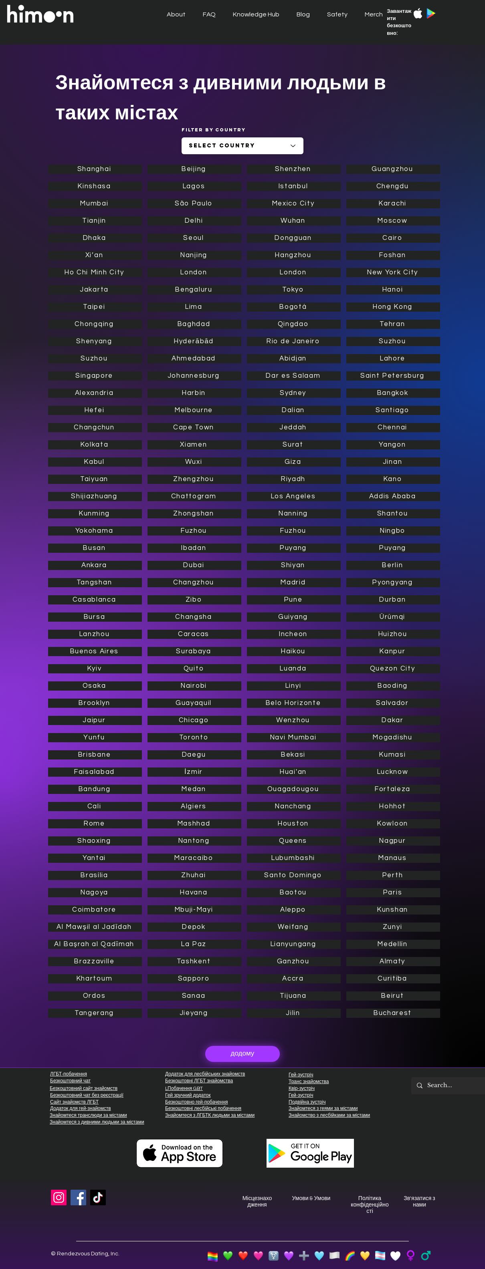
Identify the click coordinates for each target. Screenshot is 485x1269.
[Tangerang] (95, 1013)
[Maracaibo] (194, 858)
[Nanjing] (194, 255)
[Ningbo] (393, 531)
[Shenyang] (95, 341)
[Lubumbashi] (294, 858)
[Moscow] (393, 221)
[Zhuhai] (194, 875)
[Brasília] (95, 875)
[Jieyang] (194, 1013)
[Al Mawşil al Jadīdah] (95, 927)
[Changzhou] (194, 582)
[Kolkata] (95, 444)
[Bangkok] (393, 393)
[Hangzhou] (294, 255)
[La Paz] (194, 944)
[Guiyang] (294, 617)
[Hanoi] (393, 289)
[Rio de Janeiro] (294, 341)
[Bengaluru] (194, 289)
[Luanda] (294, 668)
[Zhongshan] (194, 513)
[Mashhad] (194, 823)
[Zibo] (194, 599)
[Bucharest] (393, 1013)
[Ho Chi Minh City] (95, 272)
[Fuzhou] (194, 531)
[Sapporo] (194, 978)
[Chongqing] (95, 324)
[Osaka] (95, 686)
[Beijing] (194, 169)
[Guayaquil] (194, 703)
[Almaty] (393, 961)
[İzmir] (194, 772)
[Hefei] (95, 410)
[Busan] (95, 548)
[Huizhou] (393, 634)
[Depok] (194, 927)
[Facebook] (78, 1197)
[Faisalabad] (95, 772)
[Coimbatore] (95, 909)
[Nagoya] (95, 892)
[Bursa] (95, 617)
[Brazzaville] (95, 961)
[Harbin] (194, 393)
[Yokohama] (95, 531)
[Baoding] (393, 686)
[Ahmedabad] (194, 358)
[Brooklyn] (95, 703)
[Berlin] (393, 565)
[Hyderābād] (194, 341)
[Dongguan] (294, 238)
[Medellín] (393, 944)
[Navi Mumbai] (294, 737)
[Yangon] (393, 444)
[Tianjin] (95, 221)
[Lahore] (393, 358)
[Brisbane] (95, 754)
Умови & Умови (311, 1198)
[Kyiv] (95, 668)
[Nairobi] (194, 686)
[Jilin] (294, 1013)
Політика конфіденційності (370, 1205)
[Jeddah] (294, 427)
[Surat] (294, 444)
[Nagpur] (393, 841)
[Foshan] (393, 255)
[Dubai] (194, 565)
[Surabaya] (194, 651)
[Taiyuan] (95, 479)
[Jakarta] (95, 289)
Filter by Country (214, 130)
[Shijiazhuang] (95, 496)
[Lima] (194, 307)
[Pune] (294, 599)
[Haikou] (294, 651)
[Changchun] (95, 427)
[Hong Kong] (393, 307)
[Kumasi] (393, 754)
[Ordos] (95, 996)
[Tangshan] (95, 582)
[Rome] (95, 823)
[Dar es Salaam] (294, 376)
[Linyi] (294, 686)
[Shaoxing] (95, 841)
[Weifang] (294, 927)
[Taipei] (95, 307)
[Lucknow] (393, 772)
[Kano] (393, 479)
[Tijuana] (294, 996)
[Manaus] (393, 858)
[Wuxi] (194, 462)
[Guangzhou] (393, 169)
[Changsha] (194, 617)
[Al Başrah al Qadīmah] (95, 944)
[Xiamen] (194, 444)
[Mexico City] (294, 203)
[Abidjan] (294, 358)
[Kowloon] (393, 823)
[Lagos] (194, 186)
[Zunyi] (393, 927)
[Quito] (194, 668)
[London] (194, 272)
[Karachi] (393, 203)
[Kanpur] (393, 651)
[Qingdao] (294, 324)
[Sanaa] (194, 996)
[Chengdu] (393, 186)
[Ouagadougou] (294, 789)
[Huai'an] (294, 772)
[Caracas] (194, 634)
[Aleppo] (294, 909)
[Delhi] (194, 221)
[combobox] (242, 145)
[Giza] (294, 462)
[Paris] (393, 892)
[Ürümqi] (393, 617)
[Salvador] (393, 703)
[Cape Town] (194, 427)
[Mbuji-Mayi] (194, 909)
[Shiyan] (294, 565)
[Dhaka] (95, 238)
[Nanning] (294, 513)
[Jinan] (393, 462)
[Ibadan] (194, 548)
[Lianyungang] (294, 944)
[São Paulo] (194, 203)
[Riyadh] (294, 479)
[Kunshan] (393, 909)
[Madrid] (294, 582)
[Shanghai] (95, 169)
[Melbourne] (194, 410)
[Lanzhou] (95, 634)
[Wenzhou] (294, 720)
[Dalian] (294, 410)
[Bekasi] (294, 754)
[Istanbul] (294, 186)
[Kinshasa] (95, 186)
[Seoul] (194, 238)
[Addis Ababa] (393, 496)
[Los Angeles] (294, 496)
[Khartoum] (95, 978)
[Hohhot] (393, 806)
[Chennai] (393, 427)
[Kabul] (95, 462)
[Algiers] (194, 806)
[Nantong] (194, 841)
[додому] (242, 1054)
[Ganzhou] (294, 961)
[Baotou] (294, 892)
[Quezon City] (393, 668)
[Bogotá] (294, 307)
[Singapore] (95, 376)
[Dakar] (393, 720)
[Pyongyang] (393, 582)
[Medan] (194, 789)
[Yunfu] (95, 737)
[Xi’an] (95, 255)
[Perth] (393, 875)
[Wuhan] (294, 221)
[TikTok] (98, 1197)
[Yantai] (95, 858)
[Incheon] (294, 634)
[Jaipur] (95, 720)
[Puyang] (294, 548)
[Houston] (294, 823)
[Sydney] (294, 393)
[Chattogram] (194, 496)
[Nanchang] (294, 806)
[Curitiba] (393, 978)
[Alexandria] (95, 393)
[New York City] (393, 272)
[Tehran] (393, 324)
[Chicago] (194, 720)
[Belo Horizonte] (294, 703)
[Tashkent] (194, 961)
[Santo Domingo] (294, 875)
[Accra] (294, 978)
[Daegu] (194, 754)
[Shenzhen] (294, 169)
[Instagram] (59, 1197)
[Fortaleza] (393, 789)
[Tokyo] (294, 289)
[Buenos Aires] (95, 651)
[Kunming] (95, 513)
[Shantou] (393, 513)
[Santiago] (393, 410)
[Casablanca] (95, 599)
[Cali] (95, 806)
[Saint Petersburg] (393, 376)
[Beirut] (393, 996)
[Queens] (294, 841)
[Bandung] (95, 789)
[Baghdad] (194, 324)
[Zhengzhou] (194, 479)
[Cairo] (393, 238)
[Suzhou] (95, 358)
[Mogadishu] (393, 737)
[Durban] (393, 599)
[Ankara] (95, 565)
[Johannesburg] (194, 376)
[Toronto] (194, 737)
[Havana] (194, 892)
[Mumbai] (95, 203)
